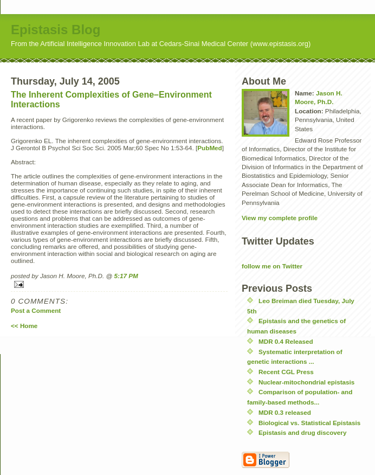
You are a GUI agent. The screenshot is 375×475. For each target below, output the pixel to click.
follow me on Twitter (272, 265)
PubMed (209, 147)
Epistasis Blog (55, 29)
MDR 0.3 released (284, 412)
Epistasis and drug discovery (302, 432)
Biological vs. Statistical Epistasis (309, 422)
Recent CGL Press (286, 371)
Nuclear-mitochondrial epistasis (306, 382)
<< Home (24, 325)
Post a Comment (36, 310)
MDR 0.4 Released (285, 341)
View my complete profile (280, 217)
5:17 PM (126, 275)
